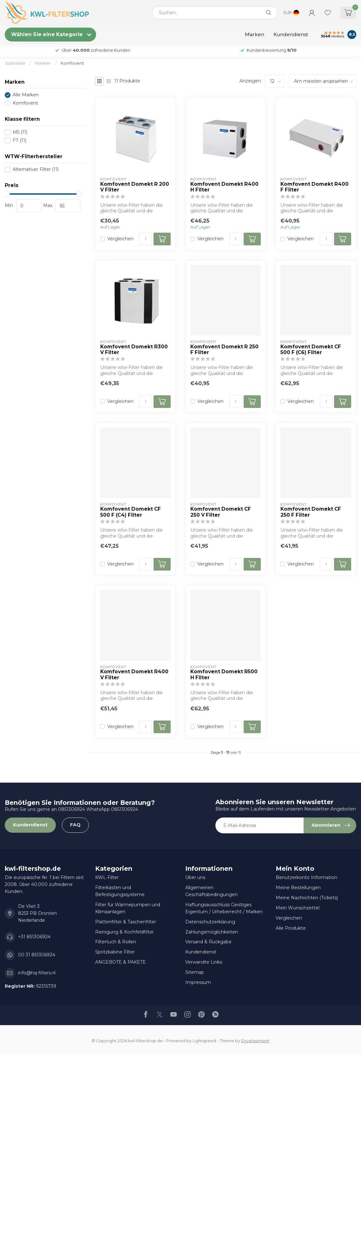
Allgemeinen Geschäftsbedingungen (211, 891)
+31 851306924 (34, 937)
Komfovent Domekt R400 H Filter (224, 187)
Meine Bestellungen (298, 887)
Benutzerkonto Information (306, 877)
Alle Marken (26, 95)
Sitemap (194, 972)
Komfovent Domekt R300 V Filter (134, 349)
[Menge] (145, 239)
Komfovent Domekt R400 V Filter (134, 674)
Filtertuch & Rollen (115, 942)
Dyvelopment (255, 1040)
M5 (20, 132)
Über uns (195, 877)
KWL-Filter (107, 877)
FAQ (75, 825)
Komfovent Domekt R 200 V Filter (134, 187)
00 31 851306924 (36, 955)
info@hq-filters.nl (37, 973)
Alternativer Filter (36, 169)
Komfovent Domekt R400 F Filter (314, 187)
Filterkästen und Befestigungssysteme (120, 891)
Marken (254, 34)
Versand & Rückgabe (208, 942)
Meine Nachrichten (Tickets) (307, 898)
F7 (19, 140)
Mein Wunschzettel (297, 908)
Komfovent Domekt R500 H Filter (224, 674)
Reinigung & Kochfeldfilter (124, 932)
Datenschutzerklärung (210, 922)
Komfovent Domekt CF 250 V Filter (220, 512)
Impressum (198, 982)
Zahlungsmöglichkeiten (211, 932)
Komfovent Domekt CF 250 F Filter (310, 512)
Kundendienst (290, 34)
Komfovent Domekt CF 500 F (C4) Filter (130, 512)
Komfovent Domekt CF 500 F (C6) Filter (310, 349)
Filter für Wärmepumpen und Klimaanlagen (127, 908)
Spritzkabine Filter (115, 952)
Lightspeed (204, 1040)
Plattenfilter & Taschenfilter (125, 922)
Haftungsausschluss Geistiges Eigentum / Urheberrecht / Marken (224, 908)
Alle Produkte (291, 928)
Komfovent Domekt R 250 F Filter (224, 349)
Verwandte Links (203, 962)
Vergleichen (120, 238)
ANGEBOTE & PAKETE (120, 962)
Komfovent (72, 63)
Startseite (15, 63)
